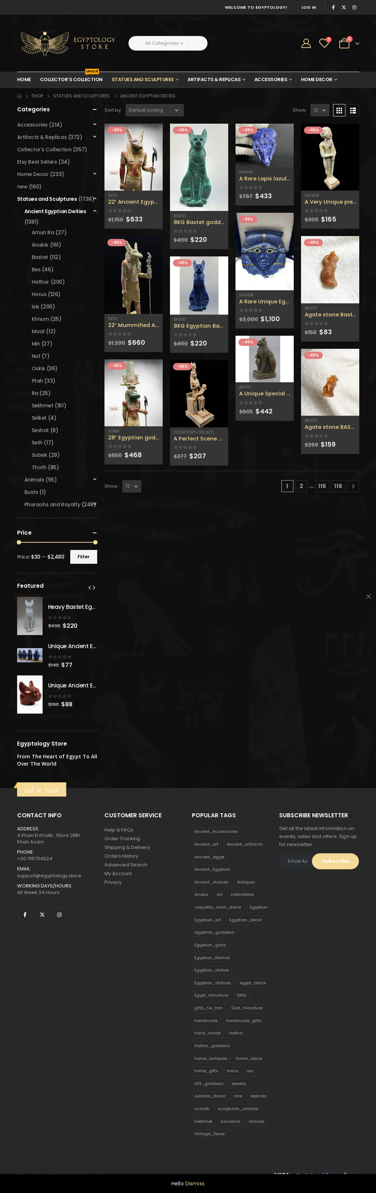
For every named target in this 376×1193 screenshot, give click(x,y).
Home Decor (316, 79)
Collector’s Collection (71, 77)
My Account (118, 873)
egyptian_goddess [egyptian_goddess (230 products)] (214, 932)
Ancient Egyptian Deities (55, 211)
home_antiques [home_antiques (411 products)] (210, 1058)
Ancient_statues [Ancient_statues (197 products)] (211, 882)
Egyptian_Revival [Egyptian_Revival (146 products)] (212, 958)
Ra (35, 393)
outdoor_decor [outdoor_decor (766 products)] (209, 1096)
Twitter (42, 914)
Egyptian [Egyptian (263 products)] (259, 907)
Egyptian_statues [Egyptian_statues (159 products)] (212, 983)
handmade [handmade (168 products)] (206, 1021)
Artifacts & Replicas (214, 79)
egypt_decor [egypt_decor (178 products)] (253, 983)
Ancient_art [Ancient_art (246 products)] (206, 844)
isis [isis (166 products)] (250, 1071)
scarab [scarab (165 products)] (201, 1109)
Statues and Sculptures (143, 79)
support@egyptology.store (49, 875)
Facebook (25, 914)
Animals (34, 479)
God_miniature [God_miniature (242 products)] (246, 1008)
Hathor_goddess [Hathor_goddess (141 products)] (212, 1046)
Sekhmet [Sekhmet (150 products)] (203, 1121)
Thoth (39, 467)
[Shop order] (155, 110)
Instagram (59, 914)
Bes (36, 269)
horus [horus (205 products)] (232, 1071)
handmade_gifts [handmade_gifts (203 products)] (244, 1021)
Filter (84, 557)
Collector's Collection (196, 432)
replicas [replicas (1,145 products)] (258, 1096)
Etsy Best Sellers (37, 161)
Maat (38, 331)
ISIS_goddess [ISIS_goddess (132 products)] (208, 1083)
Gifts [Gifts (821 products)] (241, 995)
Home (24, 79)
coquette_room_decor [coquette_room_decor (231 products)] (217, 907)
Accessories (271, 79)
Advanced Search (125, 864)
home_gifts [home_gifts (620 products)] (206, 1071)
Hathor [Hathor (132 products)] (236, 1033)
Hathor (246, 295)
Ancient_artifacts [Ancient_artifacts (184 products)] (245, 844)
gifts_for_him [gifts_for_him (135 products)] (208, 1008)
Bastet (180, 216)
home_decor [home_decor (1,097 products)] (249, 1058)
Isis (35, 306)
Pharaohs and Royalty (52, 504)
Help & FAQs (118, 829)
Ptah (37, 380)
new (22, 186)
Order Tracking (122, 838)
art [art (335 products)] (219, 894)
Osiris (38, 368)
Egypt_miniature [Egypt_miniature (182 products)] (211, 995)
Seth (112, 195)
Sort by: (113, 110)
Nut (36, 356)
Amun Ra (43, 232)
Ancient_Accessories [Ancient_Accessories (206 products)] (216, 831)
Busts (31, 492)
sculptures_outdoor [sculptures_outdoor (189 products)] (238, 1109)
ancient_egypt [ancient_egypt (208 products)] (209, 857)
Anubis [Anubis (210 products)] (201, 894)
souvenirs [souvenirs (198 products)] (231, 1121)
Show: (300, 110)
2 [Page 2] (301, 486)
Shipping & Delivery (127, 847)
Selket (39, 418)
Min (36, 343)
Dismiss (195, 1183)
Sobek (113, 431)
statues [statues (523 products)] (257, 1121)
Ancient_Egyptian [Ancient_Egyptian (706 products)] (212, 869)
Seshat (40, 430)
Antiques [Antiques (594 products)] (246, 882)
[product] (133, 157)
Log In (308, 7)
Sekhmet (43, 405)
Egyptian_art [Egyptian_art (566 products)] (207, 920)
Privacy (113, 882)
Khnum (246, 172)
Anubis (40, 244)
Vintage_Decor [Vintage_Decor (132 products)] (209, 1134)
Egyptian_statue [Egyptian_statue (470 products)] (211, 970)
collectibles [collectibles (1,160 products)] (242, 894)
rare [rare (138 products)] (238, 1096)
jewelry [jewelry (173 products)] (239, 1083)
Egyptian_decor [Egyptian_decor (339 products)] (245, 920)
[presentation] (89, 587)
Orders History (121, 856)
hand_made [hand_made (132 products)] (207, 1033)
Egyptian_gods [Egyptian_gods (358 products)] (210, 945)
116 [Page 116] (338, 486)
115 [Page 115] (322, 486)
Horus (39, 294)
